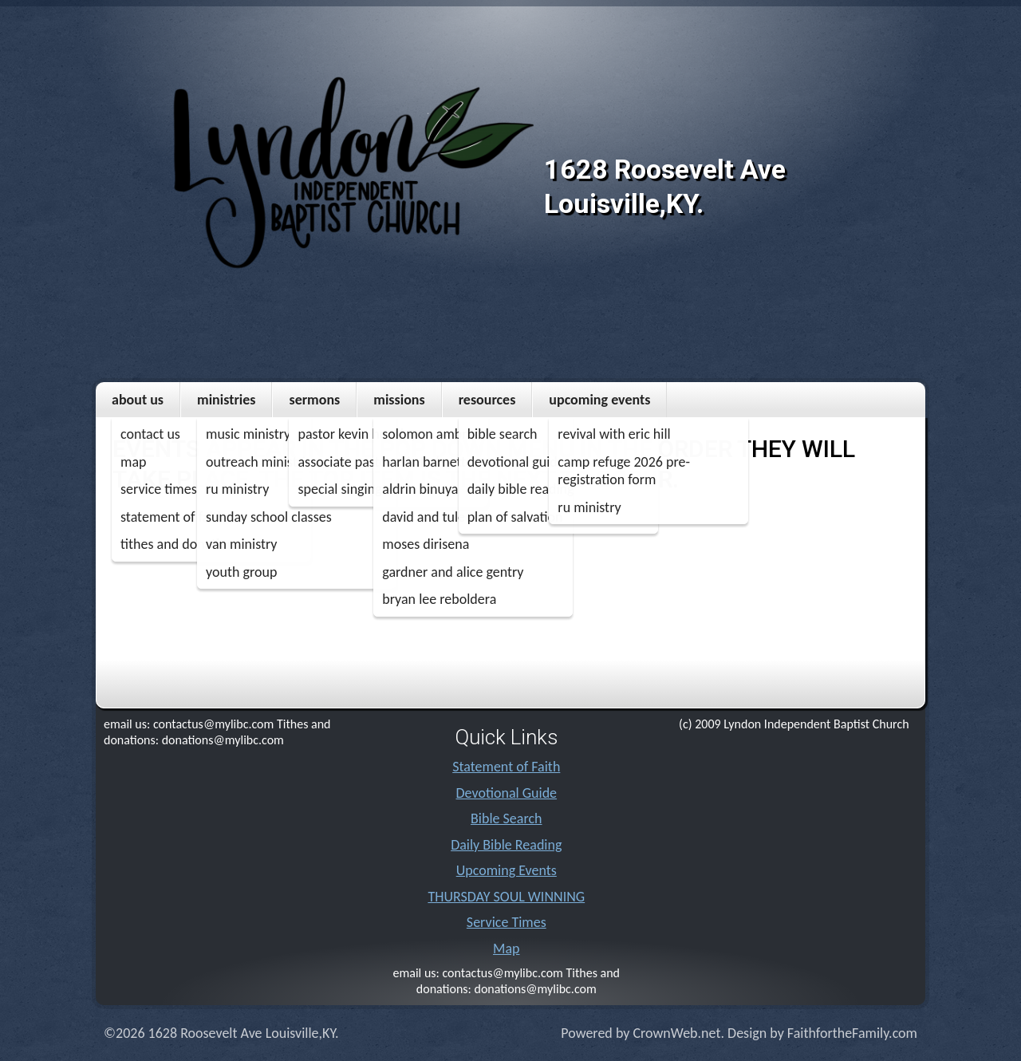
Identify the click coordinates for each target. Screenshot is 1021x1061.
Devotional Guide (507, 793)
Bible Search (506, 818)
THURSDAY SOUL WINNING (506, 896)
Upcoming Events (599, 399)
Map (506, 948)
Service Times (506, 922)
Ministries (226, 399)
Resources (487, 399)
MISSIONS (398, 399)
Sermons (314, 399)
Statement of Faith (506, 766)
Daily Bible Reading (506, 845)
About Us (138, 399)
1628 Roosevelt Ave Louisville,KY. (665, 186)
